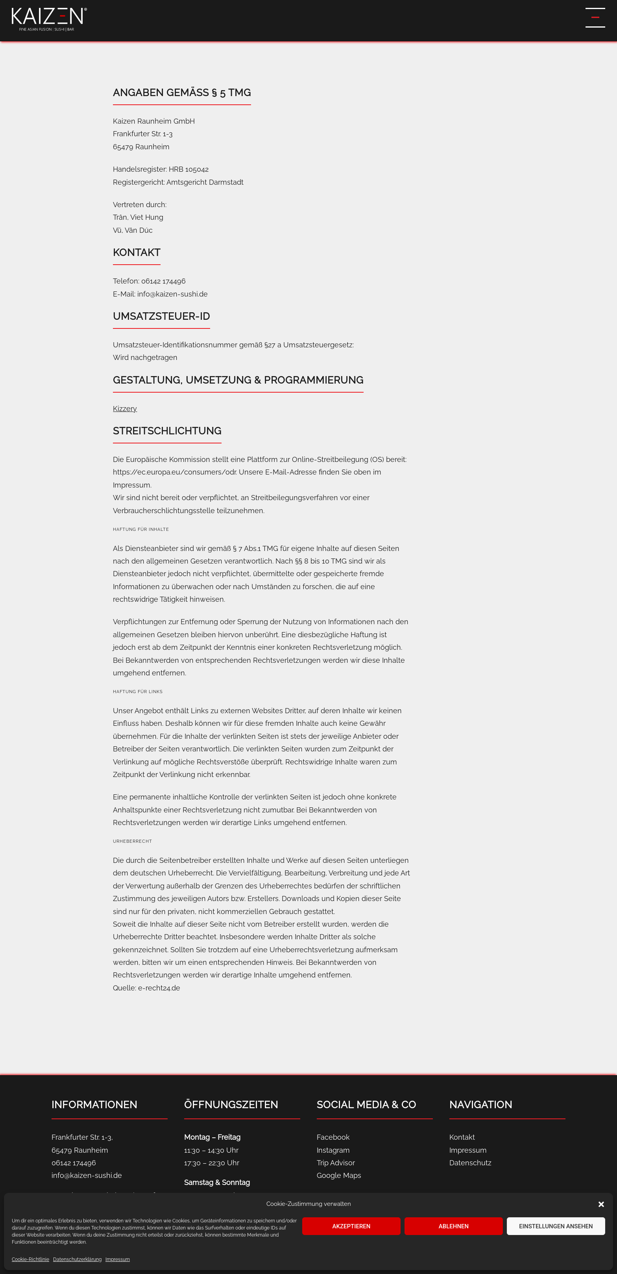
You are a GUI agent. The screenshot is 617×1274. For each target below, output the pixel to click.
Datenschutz (470, 1163)
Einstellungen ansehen (556, 1226)
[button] (601, 1204)
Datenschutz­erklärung (77, 1259)
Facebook (333, 1137)
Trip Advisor (336, 1163)
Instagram (333, 1150)
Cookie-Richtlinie (30, 1259)
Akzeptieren (352, 1226)
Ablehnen (454, 1226)
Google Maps (339, 1175)
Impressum (117, 1259)
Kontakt (462, 1137)
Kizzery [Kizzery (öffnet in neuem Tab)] (125, 408)
